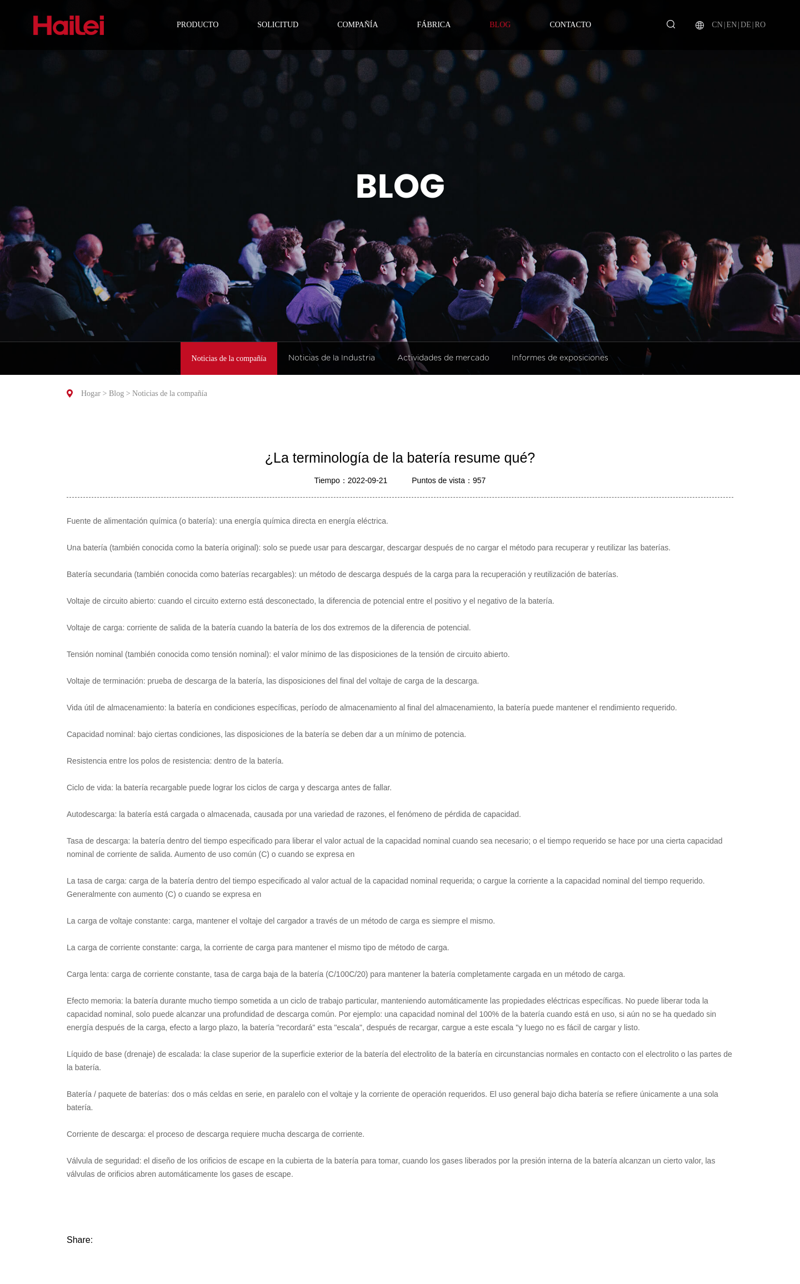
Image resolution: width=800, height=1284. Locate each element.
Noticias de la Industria (331, 358)
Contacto (570, 25)
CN (717, 25)
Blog (500, 25)
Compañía (357, 25)
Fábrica (434, 25)
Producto (197, 25)
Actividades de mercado (443, 358)
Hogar (91, 393)
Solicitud (277, 25)
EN (732, 25)
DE (746, 25)
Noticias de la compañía (229, 358)
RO (760, 25)
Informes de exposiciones (560, 358)
